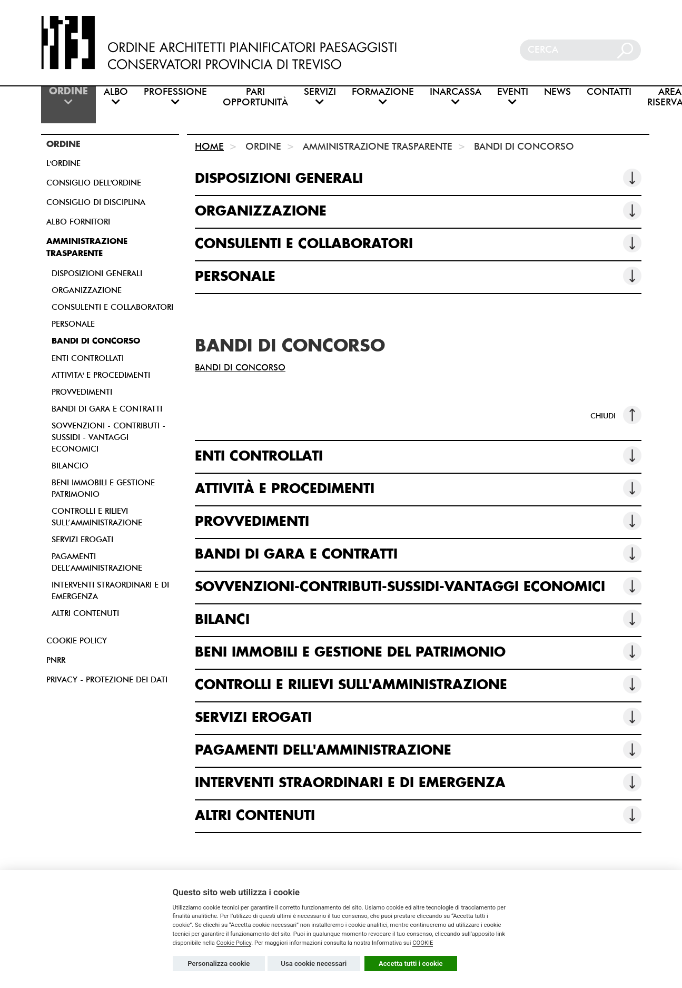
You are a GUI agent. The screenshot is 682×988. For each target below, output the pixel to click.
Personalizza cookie (218, 963)
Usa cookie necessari (314, 963)
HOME (209, 146)
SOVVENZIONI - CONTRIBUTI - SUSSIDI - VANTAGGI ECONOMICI (108, 437)
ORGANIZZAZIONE (87, 290)
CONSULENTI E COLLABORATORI (112, 307)
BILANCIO (70, 466)
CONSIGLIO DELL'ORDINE (93, 183)
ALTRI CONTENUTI (85, 613)
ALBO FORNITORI (78, 222)
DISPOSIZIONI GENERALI (97, 273)
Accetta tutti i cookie (411, 963)
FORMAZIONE (383, 96)
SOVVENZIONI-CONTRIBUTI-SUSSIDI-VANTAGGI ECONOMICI (418, 586)
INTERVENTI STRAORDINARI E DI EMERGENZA (418, 782)
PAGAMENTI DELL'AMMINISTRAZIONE (418, 749)
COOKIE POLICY (76, 640)
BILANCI (418, 619)
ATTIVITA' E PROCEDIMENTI (101, 375)
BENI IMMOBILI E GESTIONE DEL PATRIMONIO (418, 651)
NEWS (557, 91)
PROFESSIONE (175, 96)
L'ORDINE (63, 163)
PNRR (55, 660)
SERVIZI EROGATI (82, 539)
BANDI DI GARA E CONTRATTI (107, 409)
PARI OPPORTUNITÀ (255, 97)
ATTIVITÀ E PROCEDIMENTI (418, 488)
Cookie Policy (234, 943)
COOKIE (422, 943)
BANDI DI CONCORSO (96, 341)
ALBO (116, 96)
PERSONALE (73, 324)
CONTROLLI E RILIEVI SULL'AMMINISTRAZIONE (418, 684)
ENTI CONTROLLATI (88, 358)
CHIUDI (615, 415)
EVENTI (512, 96)
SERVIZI (320, 96)
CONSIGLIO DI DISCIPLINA (95, 202)
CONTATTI (609, 91)
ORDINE (68, 96)
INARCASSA (455, 96)
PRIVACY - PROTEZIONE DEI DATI (106, 679)
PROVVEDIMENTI (82, 392)
